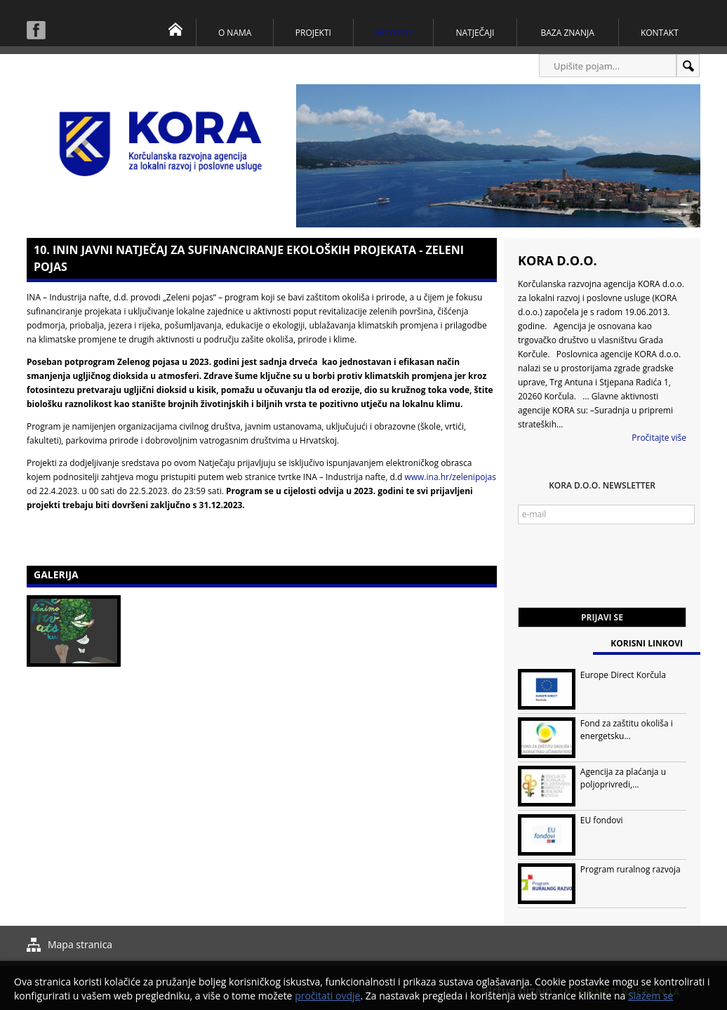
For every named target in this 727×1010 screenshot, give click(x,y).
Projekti (313, 33)
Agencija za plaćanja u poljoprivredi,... (623, 778)
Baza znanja (567, 33)
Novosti (393, 33)
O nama (234, 33)
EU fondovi (601, 820)
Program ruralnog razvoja (630, 869)
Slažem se (651, 995)
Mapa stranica (80, 944)
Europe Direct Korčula (623, 675)
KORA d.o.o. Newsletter (602, 485)
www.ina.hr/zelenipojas (449, 477)
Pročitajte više (659, 438)
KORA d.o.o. (557, 260)
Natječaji (474, 33)
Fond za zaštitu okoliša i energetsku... (626, 729)
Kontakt (660, 33)
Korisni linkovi (647, 643)
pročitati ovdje (327, 995)
